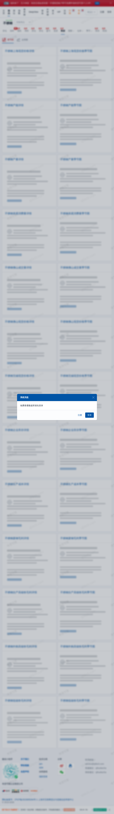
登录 (89, 415)
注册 (80, 415)
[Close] (93, 397)
